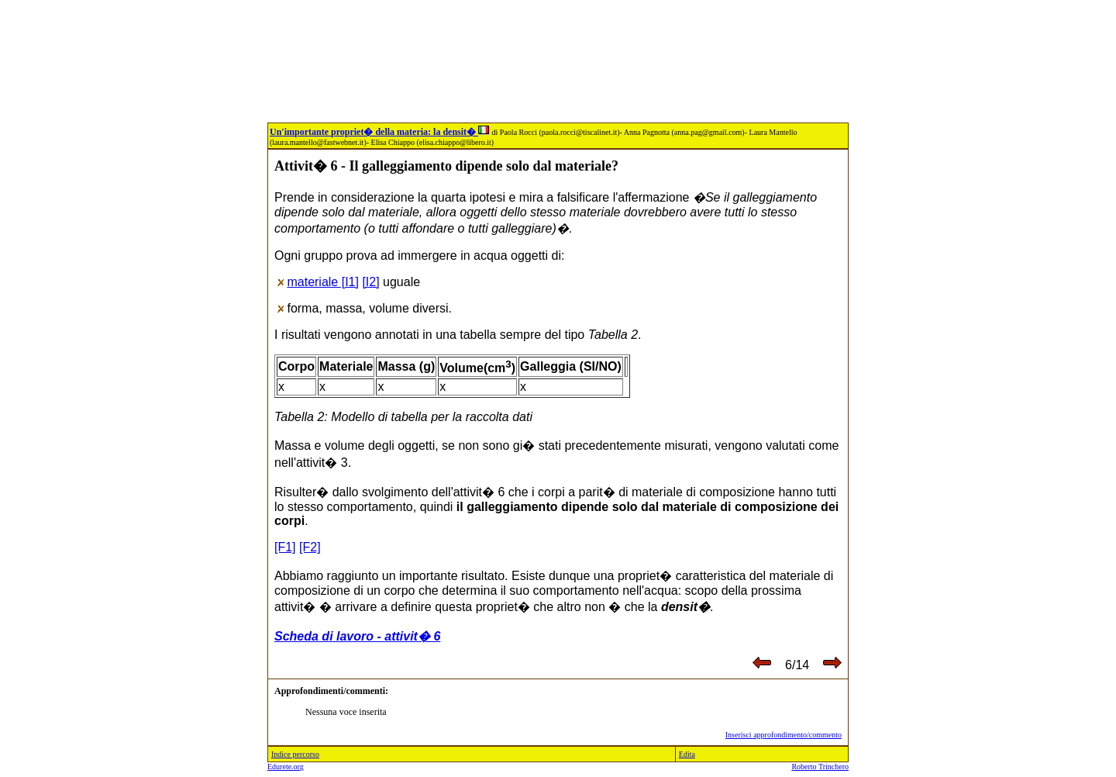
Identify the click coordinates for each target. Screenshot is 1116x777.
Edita (687, 754)
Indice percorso (295, 754)
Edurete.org (285, 766)
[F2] (310, 547)
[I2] (370, 281)
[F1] (285, 547)
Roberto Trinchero (820, 766)
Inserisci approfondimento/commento (783, 734)
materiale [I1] (322, 281)
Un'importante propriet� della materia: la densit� (380, 131)
